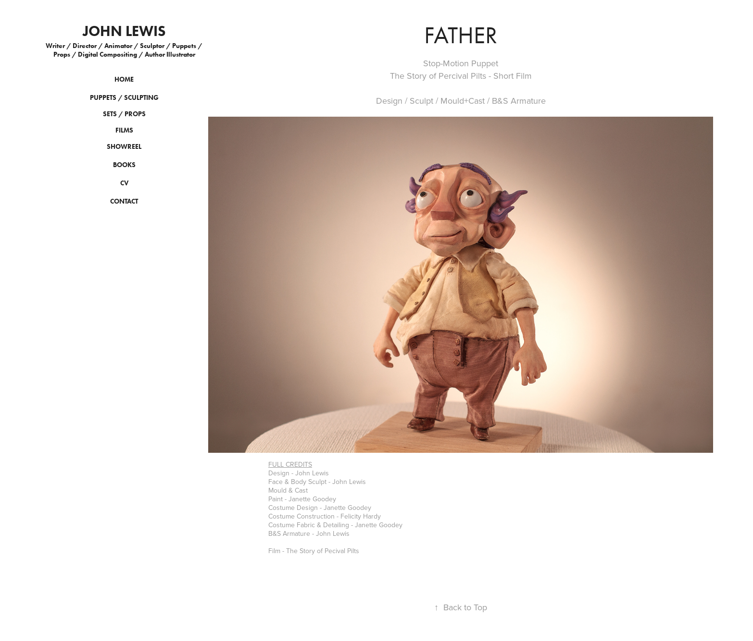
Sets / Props (124, 114)
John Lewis (124, 31)
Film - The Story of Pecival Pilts (313, 551)
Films (124, 130)
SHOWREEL (124, 147)
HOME (124, 79)
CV (124, 183)
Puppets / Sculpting (124, 98)
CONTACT (124, 201)
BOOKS (124, 165)
